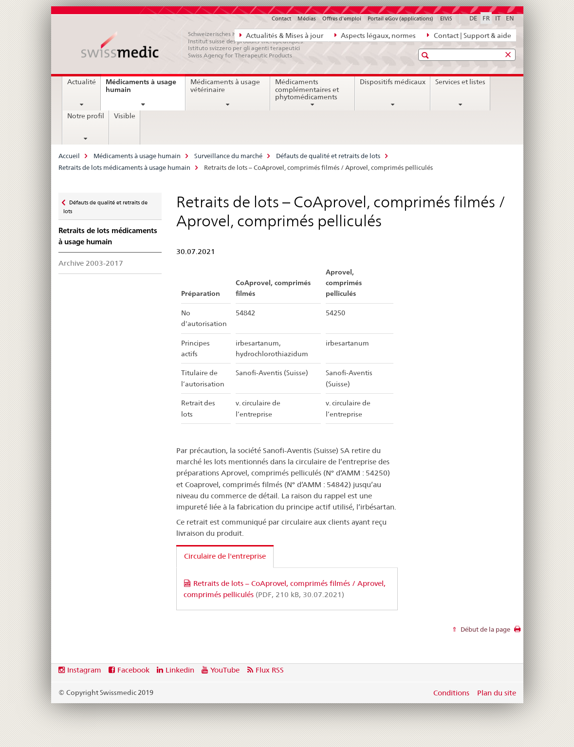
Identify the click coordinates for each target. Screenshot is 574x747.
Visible (124, 116)
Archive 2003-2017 (90, 263)
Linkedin (180, 669)
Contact (281, 18)
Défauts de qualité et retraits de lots (328, 156)
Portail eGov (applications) (400, 18)
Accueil (69, 156)
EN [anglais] (510, 18)
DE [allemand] (473, 18)
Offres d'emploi (341, 18)
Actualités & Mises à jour (281, 35)
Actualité (81, 82)
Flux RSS (270, 669)
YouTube (225, 669)
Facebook (133, 669)
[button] (426, 55)
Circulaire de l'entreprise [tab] (225, 556)
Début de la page (484, 629)
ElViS (446, 18)
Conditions (451, 692)
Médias (306, 18)
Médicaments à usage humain (141, 89)
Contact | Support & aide (469, 35)
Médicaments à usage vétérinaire (225, 85)
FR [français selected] (486, 18)
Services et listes (460, 82)
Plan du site (496, 692)
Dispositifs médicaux (393, 82)
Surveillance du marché (228, 156)
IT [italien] (497, 18)
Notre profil (85, 116)
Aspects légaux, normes (375, 35)
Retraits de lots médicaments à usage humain (124, 167)
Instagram (84, 669)
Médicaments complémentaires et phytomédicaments (307, 89)
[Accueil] (197, 45)
